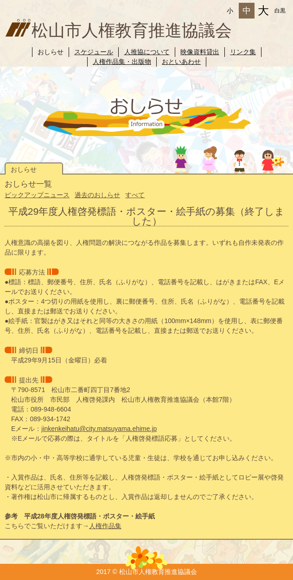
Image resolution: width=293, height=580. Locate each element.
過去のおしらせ (97, 195)
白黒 (280, 10)
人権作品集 (105, 526)
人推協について (147, 52)
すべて (135, 195)
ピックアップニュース (37, 195)
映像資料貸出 (199, 52)
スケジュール (93, 52)
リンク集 (243, 52)
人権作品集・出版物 (122, 61)
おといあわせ (181, 61)
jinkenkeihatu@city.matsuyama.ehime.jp (99, 428)
